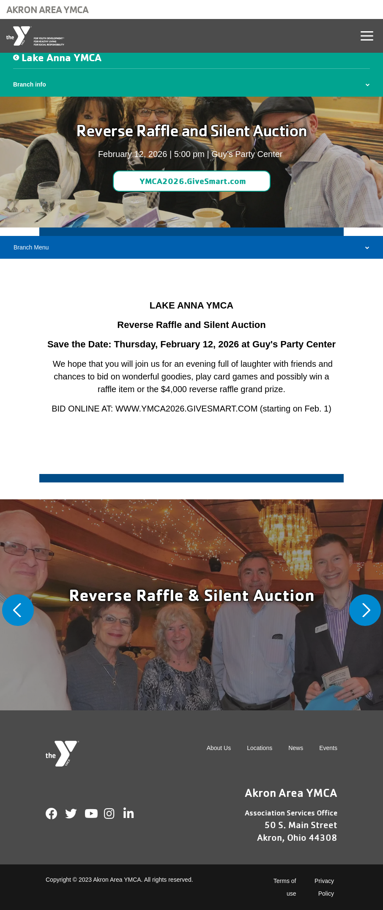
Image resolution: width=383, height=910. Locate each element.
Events (328, 748)
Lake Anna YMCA (61, 57)
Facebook (51, 814)
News (295, 748)
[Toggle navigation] (367, 36)
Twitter (71, 814)
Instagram (115, 814)
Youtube (90, 814)
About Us (219, 748)
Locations (259, 748)
